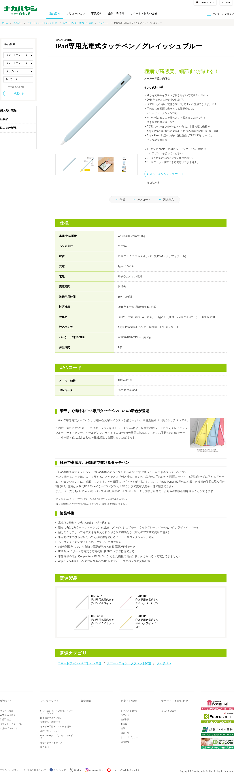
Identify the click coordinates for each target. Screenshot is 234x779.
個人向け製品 (8, 110)
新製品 (4, 119)
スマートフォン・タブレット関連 (45, 23)
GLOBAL (226, 2)
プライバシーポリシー (11, 770)
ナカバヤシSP (62, 770)
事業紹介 (96, 13)
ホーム (5, 23)
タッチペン (110, 23)
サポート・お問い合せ (143, 13)
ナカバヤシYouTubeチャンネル (133, 770)
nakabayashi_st (102, 770)
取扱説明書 (154, 182)
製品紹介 (54, 13)
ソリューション (75, 13)
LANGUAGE (205, 2)
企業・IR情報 (116, 13)
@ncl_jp (83, 770)
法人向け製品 (8, 127)
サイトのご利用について (38, 770)
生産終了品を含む (16, 86)
